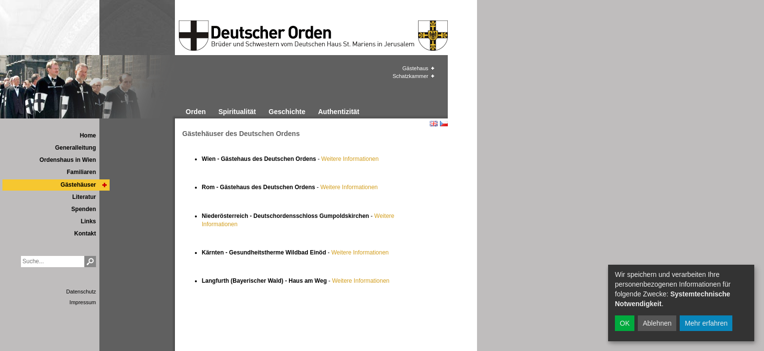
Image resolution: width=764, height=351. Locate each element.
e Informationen (368, 252)
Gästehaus (415, 68)
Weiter (339, 252)
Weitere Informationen (350, 159)
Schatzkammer (410, 76)
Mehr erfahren (706, 323)
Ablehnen (657, 323)
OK (625, 323)
